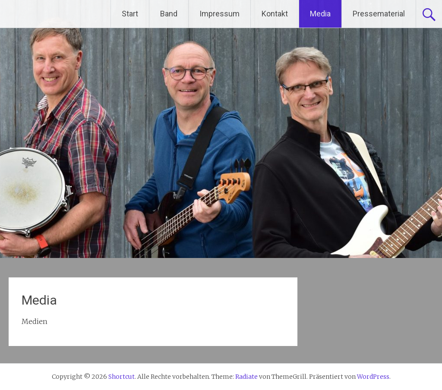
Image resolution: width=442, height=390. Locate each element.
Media (320, 13)
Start (130, 13)
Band (168, 13)
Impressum (219, 13)
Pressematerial (379, 13)
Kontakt (275, 13)
